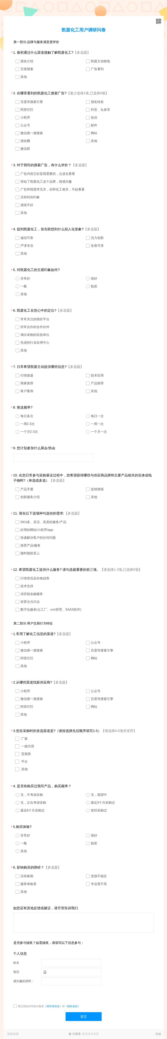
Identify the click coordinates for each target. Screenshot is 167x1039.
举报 (158, 1034)
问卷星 (76, 1033)
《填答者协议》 (53, 1006)
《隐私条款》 (72, 1006)
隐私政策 (13, 1033)
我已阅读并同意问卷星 (31, 1006)
